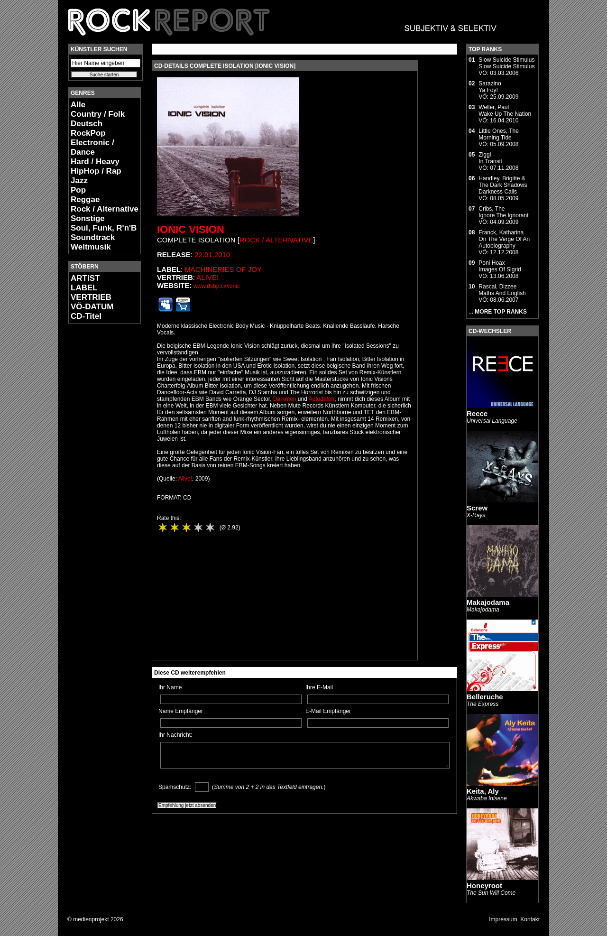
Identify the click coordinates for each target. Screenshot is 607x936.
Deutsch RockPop (88, 128)
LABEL (84, 287)
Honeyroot (484, 885)
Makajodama (488, 602)
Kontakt (530, 919)
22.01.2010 (212, 254)
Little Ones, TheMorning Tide (498, 134)
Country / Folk (98, 114)
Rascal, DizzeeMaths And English (501, 290)
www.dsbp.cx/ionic (216, 286)
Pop (78, 190)
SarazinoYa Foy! (489, 86)
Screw (477, 508)
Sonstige (88, 218)
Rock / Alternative (104, 208)
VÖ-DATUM (92, 306)
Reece (477, 413)
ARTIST (85, 278)
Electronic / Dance (92, 147)
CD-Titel (86, 316)
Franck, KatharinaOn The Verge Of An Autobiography (504, 239)
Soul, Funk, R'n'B (104, 227)
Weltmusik (91, 246)
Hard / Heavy (95, 161)
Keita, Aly (483, 791)
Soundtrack (93, 237)
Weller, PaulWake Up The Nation (504, 110)
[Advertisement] (96, 472)
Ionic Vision (190, 229)
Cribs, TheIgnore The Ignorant (503, 212)
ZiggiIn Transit (490, 158)
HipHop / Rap (96, 171)
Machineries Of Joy (223, 269)
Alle (78, 104)
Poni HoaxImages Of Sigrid (499, 266)
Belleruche (485, 697)
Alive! (207, 277)
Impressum (503, 919)
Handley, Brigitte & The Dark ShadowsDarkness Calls (502, 185)
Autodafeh (322, 399)
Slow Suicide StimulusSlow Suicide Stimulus (506, 63)
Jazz (79, 180)
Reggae (85, 199)
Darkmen (284, 399)
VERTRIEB (91, 297)
